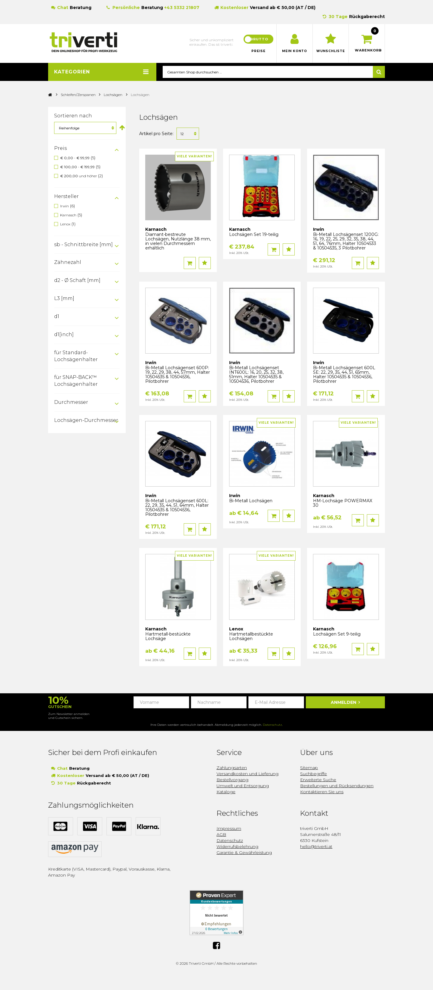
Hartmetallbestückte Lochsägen (251, 637)
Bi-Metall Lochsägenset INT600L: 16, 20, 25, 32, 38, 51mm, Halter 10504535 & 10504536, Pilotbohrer (256, 374)
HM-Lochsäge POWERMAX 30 (342, 503)
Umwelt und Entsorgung (242, 786)
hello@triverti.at (316, 846)
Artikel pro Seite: (156, 134)
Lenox (65, 224)
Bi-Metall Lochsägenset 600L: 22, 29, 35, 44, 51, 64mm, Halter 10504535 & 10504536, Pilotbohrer (177, 507)
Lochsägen (113, 95)
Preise (258, 51)
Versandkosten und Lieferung (247, 774)
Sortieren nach (73, 116)
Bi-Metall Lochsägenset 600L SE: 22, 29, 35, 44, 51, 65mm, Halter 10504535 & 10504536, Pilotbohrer (344, 374)
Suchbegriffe (313, 774)
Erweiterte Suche (318, 780)
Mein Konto (294, 51)
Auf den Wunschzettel (205, 263)
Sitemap (309, 768)
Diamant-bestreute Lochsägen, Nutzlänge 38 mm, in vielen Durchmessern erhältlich (178, 241)
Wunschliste (330, 51)
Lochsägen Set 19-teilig (253, 234)
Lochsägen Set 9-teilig (337, 634)
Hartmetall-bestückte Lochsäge (168, 637)
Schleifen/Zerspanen (79, 95)
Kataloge (225, 792)
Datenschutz (272, 725)
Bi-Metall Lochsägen (250, 501)
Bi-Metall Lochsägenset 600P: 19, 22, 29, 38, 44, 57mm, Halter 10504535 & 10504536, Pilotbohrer (177, 374)
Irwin (64, 206)
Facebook (216, 945)
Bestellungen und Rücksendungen (336, 786)
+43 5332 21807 (181, 7)
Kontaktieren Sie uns (321, 792)
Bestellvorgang (232, 780)
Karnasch (68, 215)
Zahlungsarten (231, 768)
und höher (79, 176)
